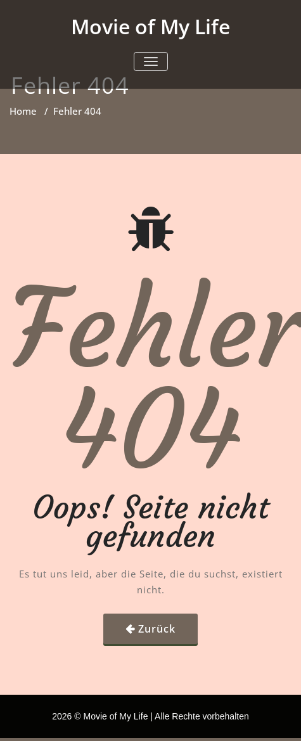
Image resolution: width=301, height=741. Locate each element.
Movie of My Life (150, 26)
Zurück (157, 629)
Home (23, 111)
